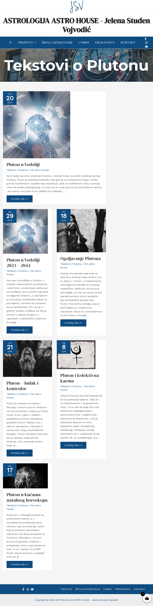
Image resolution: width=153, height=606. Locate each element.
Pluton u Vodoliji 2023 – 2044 (23, 262)
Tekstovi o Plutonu (17, 170)
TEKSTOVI (68, 589)
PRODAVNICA (121, 589)
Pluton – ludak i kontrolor (22, 386)
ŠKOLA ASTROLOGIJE (88, 589)
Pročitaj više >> (20, 199)
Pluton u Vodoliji (23, 164)
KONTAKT (137, 589)
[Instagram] (147, 42)
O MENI (107, 589)
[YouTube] (147, 46)
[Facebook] (146, 39)
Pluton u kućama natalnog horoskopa (27, 497)
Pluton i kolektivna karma (79, 378)
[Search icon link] (10, 42)
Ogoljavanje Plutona (80, 258)
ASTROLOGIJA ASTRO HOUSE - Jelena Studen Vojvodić (76, 25)
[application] (34, 43)
